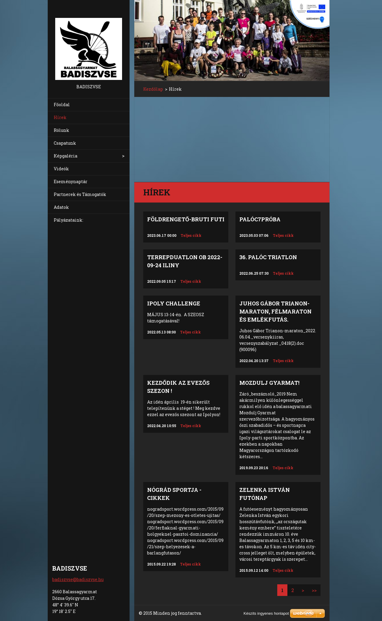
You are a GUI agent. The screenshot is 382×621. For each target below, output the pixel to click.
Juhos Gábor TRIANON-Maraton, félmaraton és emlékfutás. (275, 311)
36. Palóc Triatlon (268, 257)
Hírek (60, 117)
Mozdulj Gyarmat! (269, 382)
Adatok (61, 207)
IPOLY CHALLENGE (173, 303)
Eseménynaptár (70, 181)
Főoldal (62, 104)
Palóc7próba (260, 219)
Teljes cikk (191, 235)
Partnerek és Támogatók (80, 194)
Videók (61, 169)
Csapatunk (65, 143)
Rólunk (61, 130)
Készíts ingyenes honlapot (266, 613)
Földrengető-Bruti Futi (185, 219)
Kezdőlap (153, 89)
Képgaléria (65, 156)
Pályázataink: (68, 220)
